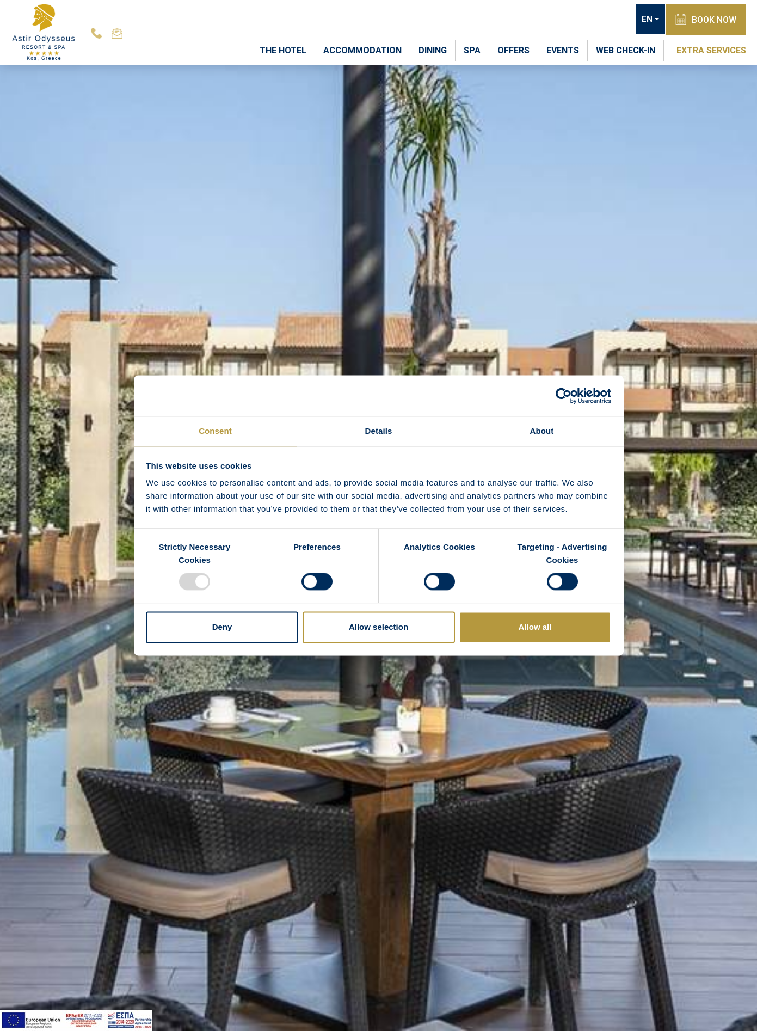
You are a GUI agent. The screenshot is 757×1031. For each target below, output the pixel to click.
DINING (432, 50)
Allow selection (378, 627)
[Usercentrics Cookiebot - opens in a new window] (563, 395)
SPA (472, 50)
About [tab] (542, 430)
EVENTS (562, 50)
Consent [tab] (215, 430)
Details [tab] (378, 430)
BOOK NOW (704, 19)
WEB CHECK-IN (625, 50)
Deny (222, 627)
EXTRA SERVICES (711, 50)
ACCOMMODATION (362, 50)
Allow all (535, 627)
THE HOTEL (283, 50)
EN (644, 19)
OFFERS (513, 50)
